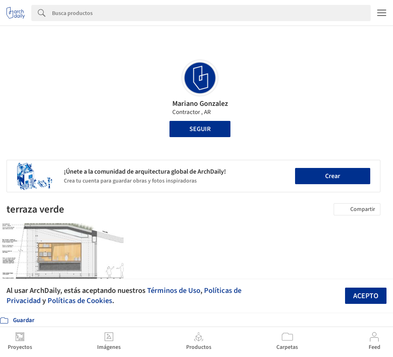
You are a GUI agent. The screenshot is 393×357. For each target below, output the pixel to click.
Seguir (200, 129)
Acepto (365, 296)
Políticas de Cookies (80, 300)
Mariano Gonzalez (200, 104)
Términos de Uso (173, 290)
